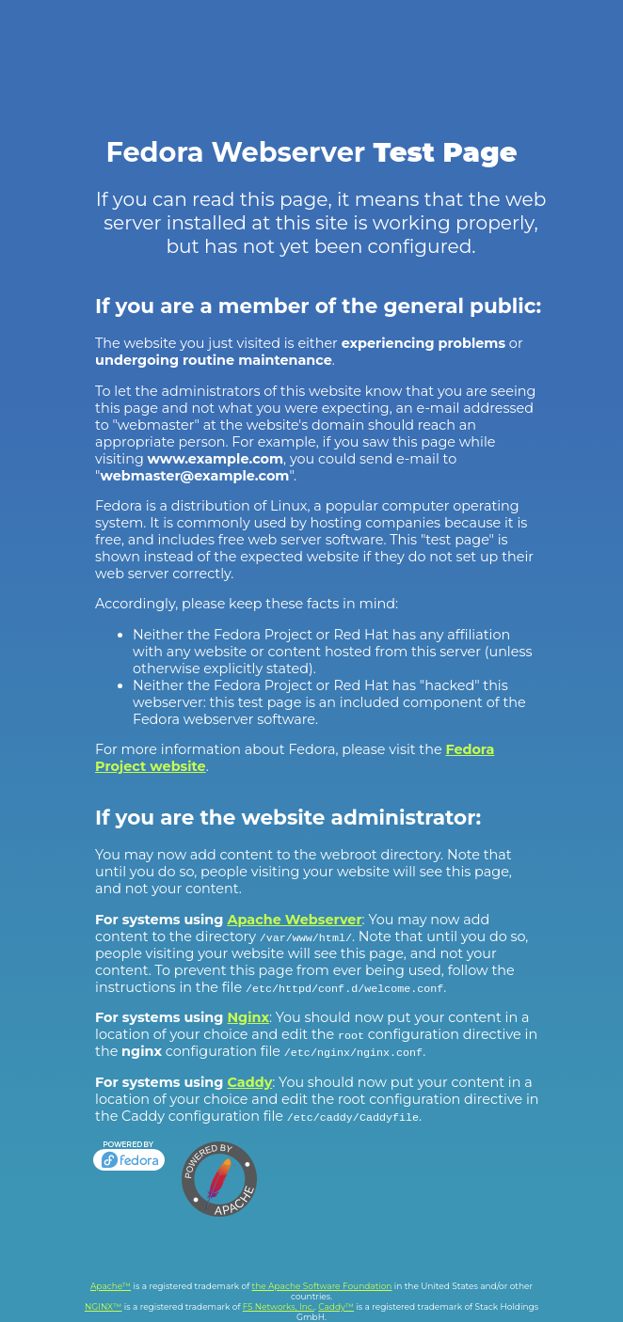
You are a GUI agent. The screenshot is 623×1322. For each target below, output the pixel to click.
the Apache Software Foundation (322, 1286)
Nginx (248, 1017)
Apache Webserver (294, 919)
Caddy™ (336, 1306)
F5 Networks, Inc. (278, 1306)
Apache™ (110, 1286)
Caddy (249, 1082)
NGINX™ (103, 1306)
